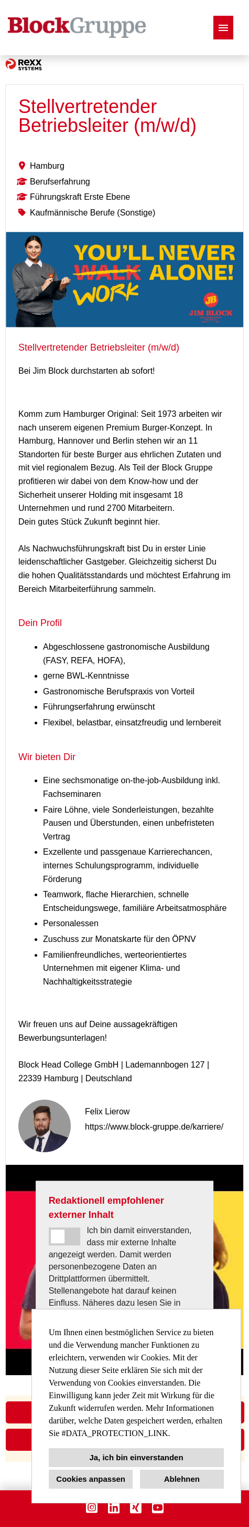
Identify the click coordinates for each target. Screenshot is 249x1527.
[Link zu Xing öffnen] (135, 1507)
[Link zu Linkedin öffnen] (113, 1507)
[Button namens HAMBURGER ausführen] (223, 27)
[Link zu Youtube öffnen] (157, 1507)
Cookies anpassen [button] (90, 1478)
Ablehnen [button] (182, 1478)
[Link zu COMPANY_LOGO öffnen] (77, 27)
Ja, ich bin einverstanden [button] (136, 1457)
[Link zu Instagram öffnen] (91, 1507)
